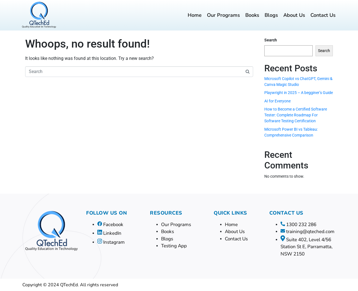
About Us (294, 15)
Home (195, 15)
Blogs (271, 15)
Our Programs (223, 15)
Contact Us (323, 15)
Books (252, 15)
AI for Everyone (277, 101)
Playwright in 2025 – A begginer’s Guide (298, 92)
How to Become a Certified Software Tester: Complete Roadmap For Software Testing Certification (295, 115)
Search (270, 40)
